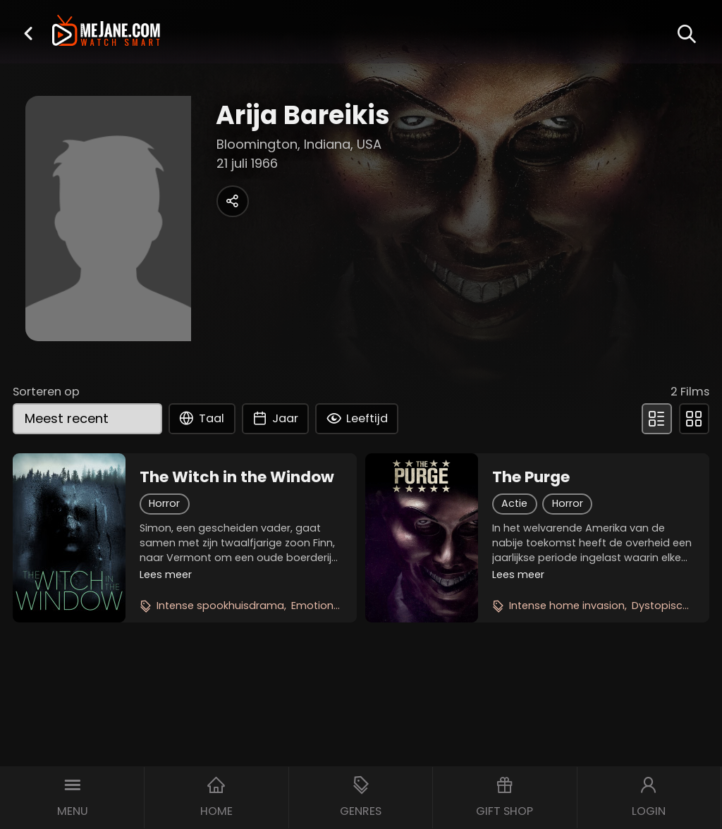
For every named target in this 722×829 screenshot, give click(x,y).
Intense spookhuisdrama (220, 605)
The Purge (531, 477)
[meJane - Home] (106, 32)
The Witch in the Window (237, 477)
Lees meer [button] (166, 574)
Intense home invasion (567, 605)
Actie (514, 503)
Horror (164, 503)
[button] (28, 33)
